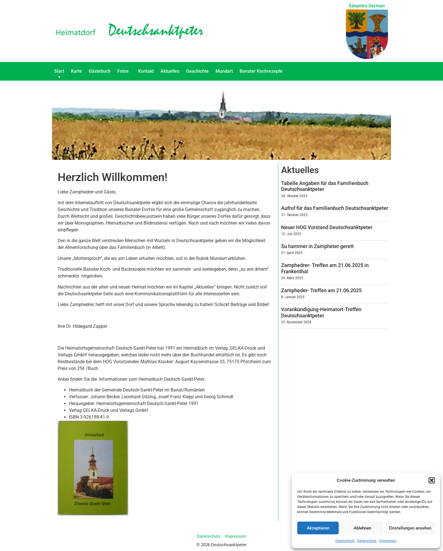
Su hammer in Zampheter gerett (317, 246)
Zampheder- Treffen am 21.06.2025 (321, 290)
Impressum (388, 541)
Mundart (224, 71)
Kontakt (146, 71)
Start (59, 71)
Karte (76, 71)
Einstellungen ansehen (410, 528)
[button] (432, 480)
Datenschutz (345, 541)
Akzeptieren (318, 528)
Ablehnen (362, 528)
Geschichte (197, 71)
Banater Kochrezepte (262, 71)
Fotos (124, 71)
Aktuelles (169, 71)
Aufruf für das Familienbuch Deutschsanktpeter (334, 208)
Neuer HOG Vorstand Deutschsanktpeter (326, 227)
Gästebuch (99, 71)
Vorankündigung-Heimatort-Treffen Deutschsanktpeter (321, 312)
